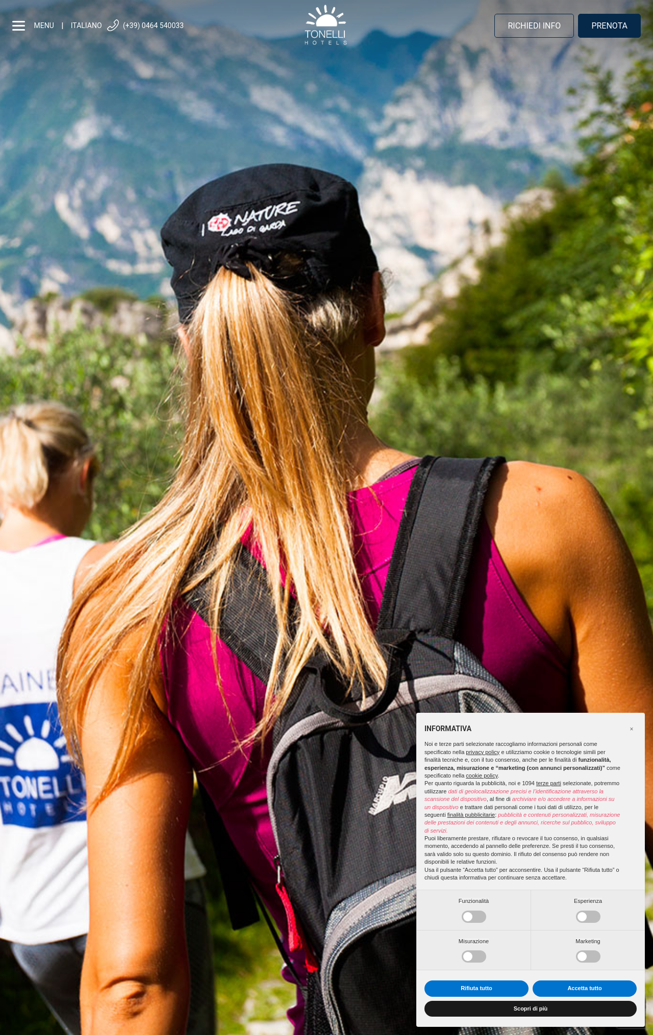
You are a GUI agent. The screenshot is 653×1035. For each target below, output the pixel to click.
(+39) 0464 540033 (145, 26)
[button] (631, 729)
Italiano (86, 25)
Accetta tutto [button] (584, 988)
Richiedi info (534, 26)
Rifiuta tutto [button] (476, 988)
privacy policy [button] (482, 752)
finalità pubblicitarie (471, 815)
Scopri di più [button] (531, 1008)
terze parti (548, 783)
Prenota (609, 26)
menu (33, 25)
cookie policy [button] (481, 775)
